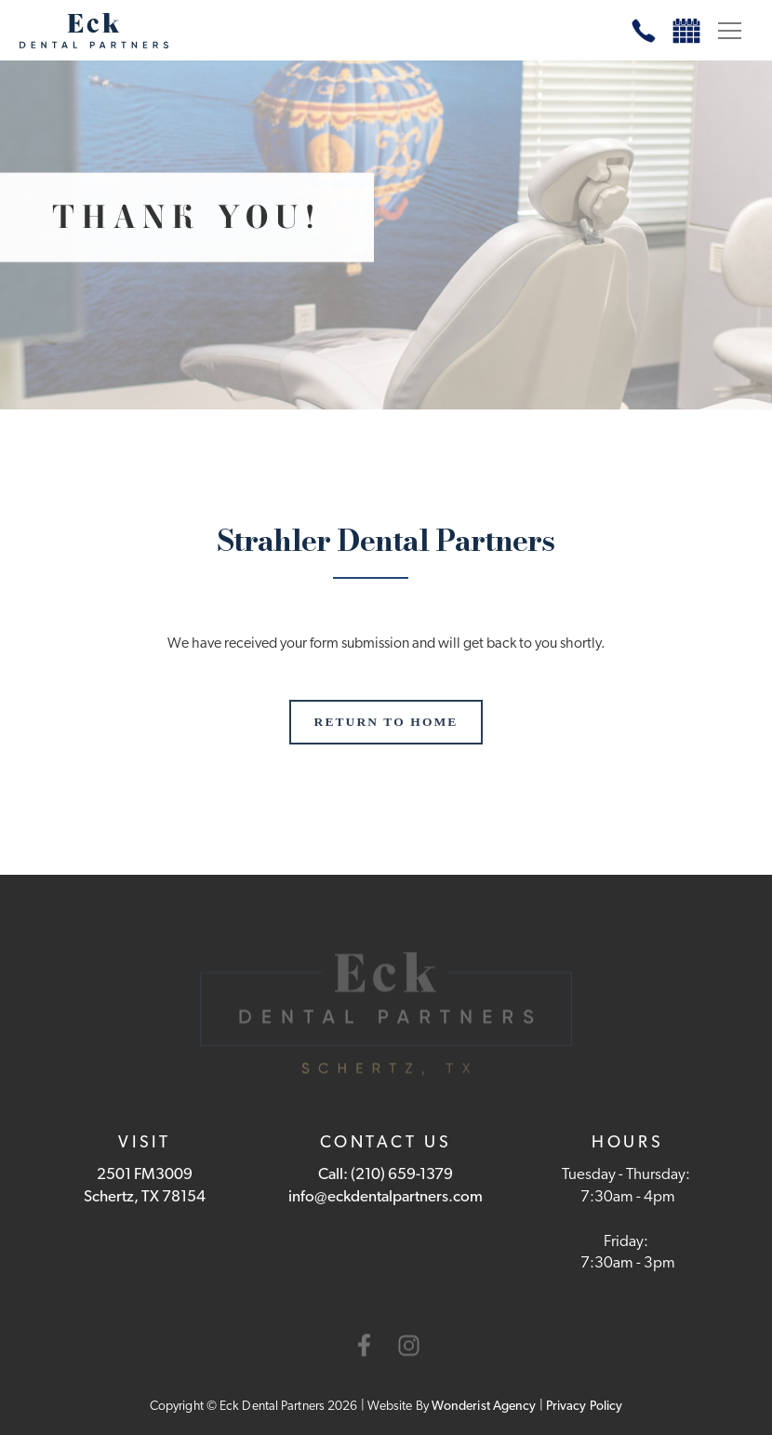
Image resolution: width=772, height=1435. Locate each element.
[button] (729, 30)
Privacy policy (584, 1407)
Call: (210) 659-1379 (385, 1175)
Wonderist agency (484, 1407)
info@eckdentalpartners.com (385, 1197)
